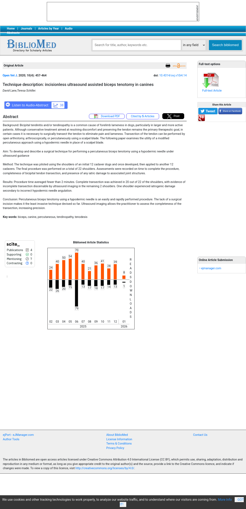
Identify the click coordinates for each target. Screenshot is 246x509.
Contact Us (200, 435)
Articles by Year (48, 28)
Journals (26, 28)
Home (11, 28)
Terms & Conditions (119, 443)
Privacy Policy (115, 448)
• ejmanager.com (210, 268)
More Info (225, 500)
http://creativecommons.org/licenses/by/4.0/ (105, 468)
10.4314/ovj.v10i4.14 (173, 75)
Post (173, 116)
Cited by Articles (142, 116)
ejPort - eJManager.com (18, 435)
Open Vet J (10, 75)
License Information (119, 439)
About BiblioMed (117, 435)
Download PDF (107, 116)
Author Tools (11, 439)
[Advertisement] (221, 187)
